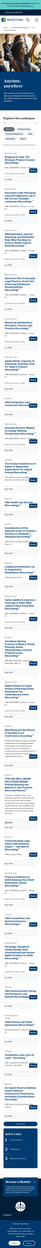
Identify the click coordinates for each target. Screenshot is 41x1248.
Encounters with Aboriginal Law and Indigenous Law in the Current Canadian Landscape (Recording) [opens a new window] (20, 197)
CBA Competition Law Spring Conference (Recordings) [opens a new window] (17, 921)
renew (12, 3)
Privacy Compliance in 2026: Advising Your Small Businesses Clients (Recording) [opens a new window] (19, 881)
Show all (9, 129)
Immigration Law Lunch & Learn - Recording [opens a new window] (19, 1056)
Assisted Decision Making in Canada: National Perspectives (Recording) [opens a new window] (20, 430)
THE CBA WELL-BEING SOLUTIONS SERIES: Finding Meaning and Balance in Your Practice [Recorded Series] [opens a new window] (18, 784)
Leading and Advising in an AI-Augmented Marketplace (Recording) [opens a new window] (20, 569)
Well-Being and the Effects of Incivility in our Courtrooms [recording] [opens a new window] (20, 732)
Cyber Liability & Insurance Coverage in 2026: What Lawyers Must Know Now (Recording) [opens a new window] (20, 604)
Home (5, 27)
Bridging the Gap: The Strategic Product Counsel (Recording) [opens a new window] (20, 159)
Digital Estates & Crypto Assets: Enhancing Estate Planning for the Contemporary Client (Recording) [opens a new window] (19, 691)
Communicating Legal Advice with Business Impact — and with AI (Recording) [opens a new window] (17, 845)
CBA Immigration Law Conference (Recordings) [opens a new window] (20, 404)
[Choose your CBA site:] (20, 12)
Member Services (26, 6)
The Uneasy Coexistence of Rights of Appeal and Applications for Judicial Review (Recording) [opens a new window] (20, 468)
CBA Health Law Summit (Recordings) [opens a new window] (19, 504)
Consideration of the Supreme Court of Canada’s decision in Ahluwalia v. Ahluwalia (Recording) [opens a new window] (20, 532)
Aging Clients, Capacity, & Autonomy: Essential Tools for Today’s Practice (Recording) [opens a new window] (20, 365)
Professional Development (20, 27)
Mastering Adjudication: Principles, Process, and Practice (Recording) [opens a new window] (18, 325)
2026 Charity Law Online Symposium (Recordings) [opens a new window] (20, 1023)
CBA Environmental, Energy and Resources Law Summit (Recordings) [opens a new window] (20, 993)
